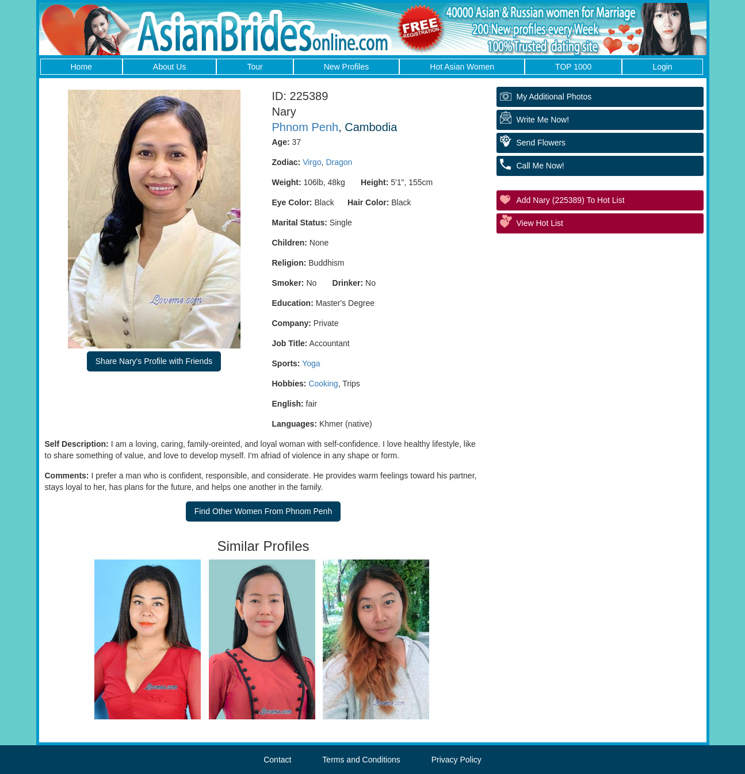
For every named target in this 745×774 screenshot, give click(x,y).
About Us (169, 66)
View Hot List (540, 223)
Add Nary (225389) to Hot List (571, 200)
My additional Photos (554, 96)
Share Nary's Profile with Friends (153, 361)
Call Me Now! (540, 165)
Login (662, 66)
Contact (277, 759)
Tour (254, 66)
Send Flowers (541, 142)
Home (81, 66)
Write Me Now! (543, 119)
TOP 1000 (573, 66)
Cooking (323, 383)
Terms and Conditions (361, 759)
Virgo (312, 162)
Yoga (311, 363)
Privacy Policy (456, 759)
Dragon (339, 162)
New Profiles (346, 66)
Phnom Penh (305, 127)
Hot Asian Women (462, 66)
